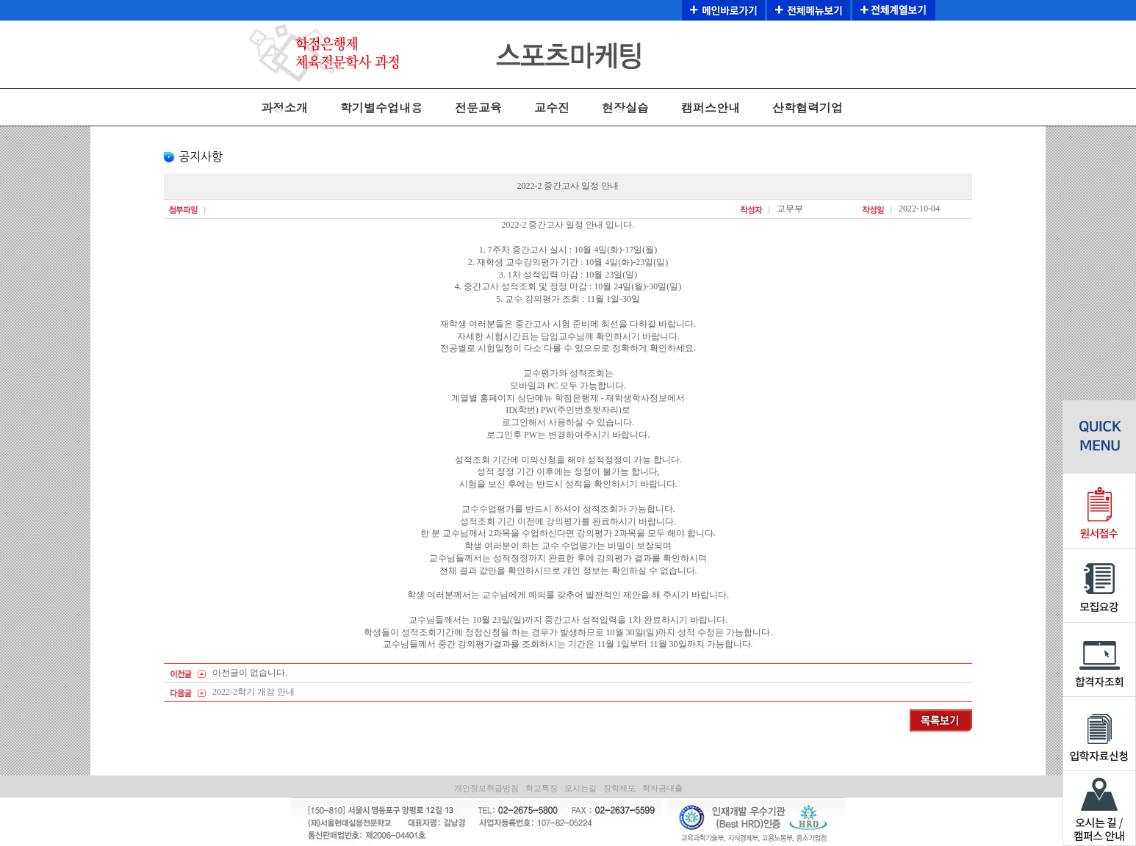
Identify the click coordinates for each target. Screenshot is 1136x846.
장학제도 (619, 788)
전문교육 (478, 107)
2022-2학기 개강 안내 (253, 692)
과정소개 (284, 107)
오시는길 (580, 788)
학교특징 (541, 788)
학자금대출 (662, 788)
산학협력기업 (807, 107)
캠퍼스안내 (710, 107)
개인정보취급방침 (486, 788)
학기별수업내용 (381, 107)
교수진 (551, 107)
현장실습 (625, 107)
